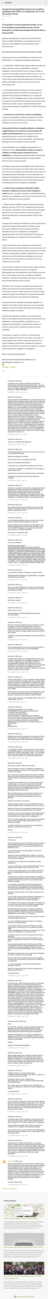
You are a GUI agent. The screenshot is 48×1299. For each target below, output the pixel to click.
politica (13, 367)
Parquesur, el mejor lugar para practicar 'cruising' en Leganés (21, 1218)
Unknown (10, 1161)
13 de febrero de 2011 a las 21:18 (18, 1184)
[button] (3, 19)
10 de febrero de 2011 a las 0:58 (17, 499)
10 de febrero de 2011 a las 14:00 (18, 832)
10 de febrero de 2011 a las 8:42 (17, 603)
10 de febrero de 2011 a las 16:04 (18, 1048)
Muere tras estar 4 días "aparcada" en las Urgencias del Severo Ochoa (23, 1247)
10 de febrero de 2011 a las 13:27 (18, 729)
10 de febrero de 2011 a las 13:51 (18, 758)
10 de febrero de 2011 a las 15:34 (18, 1016)
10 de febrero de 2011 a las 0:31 (17, 444)
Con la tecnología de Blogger (24, 1296)
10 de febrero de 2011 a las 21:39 (18, 1135)
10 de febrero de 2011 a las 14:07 (18, 975)
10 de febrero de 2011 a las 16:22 (18, 1065)
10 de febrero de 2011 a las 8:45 (17, 639)
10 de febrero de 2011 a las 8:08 (17, 513)
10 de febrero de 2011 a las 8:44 (17, 617)
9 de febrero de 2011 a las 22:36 (17, 392)
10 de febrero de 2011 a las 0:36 (17, 480)
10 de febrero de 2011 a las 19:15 (18, 1111)
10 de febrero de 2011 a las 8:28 (17, 565)
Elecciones (6, 367)
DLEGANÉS (8, 2)
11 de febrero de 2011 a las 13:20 (18, 1156)
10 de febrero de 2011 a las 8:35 (17, 579)
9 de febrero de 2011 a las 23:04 (17, 434)
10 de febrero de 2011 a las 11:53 (18, 672)
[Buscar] (46, 3)
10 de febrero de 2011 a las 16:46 (18, 1094)
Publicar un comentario (10, 1188)
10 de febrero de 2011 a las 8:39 (17, 592)
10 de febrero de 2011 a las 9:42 (17, 651)
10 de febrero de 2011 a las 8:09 (17, 535)
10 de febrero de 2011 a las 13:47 (18, 742)
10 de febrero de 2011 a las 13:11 (18, 702)
